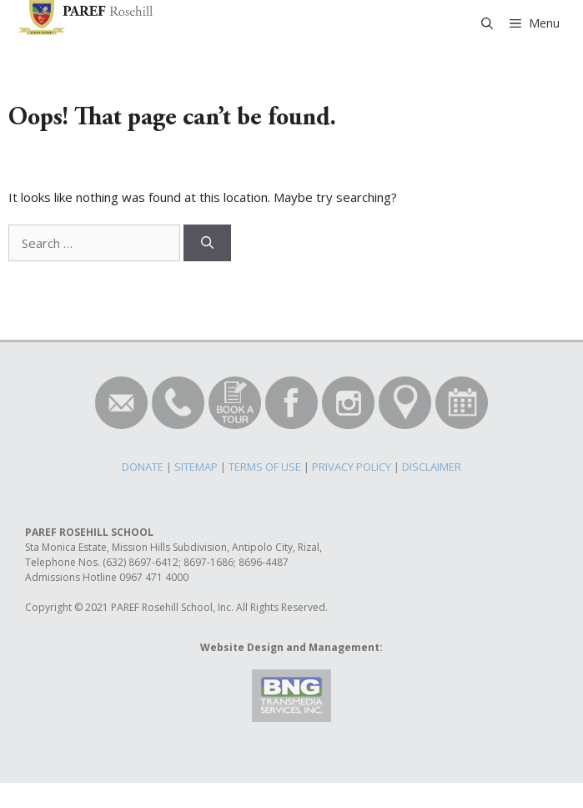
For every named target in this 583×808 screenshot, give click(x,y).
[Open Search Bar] (487, 23)
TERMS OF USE (265, 466)
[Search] (207, 243)
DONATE (142, 466)
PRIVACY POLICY (351, 466)
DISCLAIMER (431, 466)
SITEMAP (196, 466)
